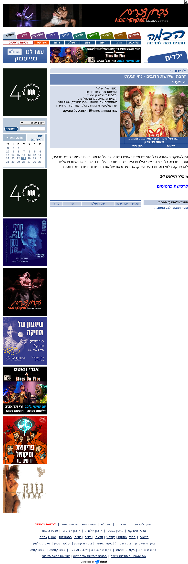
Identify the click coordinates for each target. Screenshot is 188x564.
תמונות (171, 146)
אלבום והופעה (79, 550)
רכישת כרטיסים (18, 42)
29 (18, 161)
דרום (57, 42)
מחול (132, 537)
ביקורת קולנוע (83, 543)
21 (23, 158)
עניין (52, 537)
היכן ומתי (137, 146)
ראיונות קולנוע (42, 543)
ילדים (88, 537)
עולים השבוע (62, 543)
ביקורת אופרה (103, 543)
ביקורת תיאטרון (145, 543)
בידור (78, 537)
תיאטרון (143, 537)
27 (29, 161)
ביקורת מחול (123, 543)
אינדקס (42, 42)
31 (7, 161)
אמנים (43, 537)
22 (18, 158)
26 (34, 161)
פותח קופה (37, 550)
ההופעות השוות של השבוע (90, 556)
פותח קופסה (57, 550)
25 (39, 161)
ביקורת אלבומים (101, 550)
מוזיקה (122, 537)
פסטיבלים (65, 537)
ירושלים (72, 42)
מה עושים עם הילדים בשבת (128, 556)
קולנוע (110, 537)
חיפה (103, 42)
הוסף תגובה (180, 207)
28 (23, 161)
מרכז (118, 42)
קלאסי (99, 537)
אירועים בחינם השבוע (56, 556)
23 (12, 158)
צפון (87, 42)
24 (7, 158)
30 (12, 161)
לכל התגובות (162, 207)
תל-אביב (133, 42)
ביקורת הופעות (125, 550)
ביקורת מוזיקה (147, 550)
